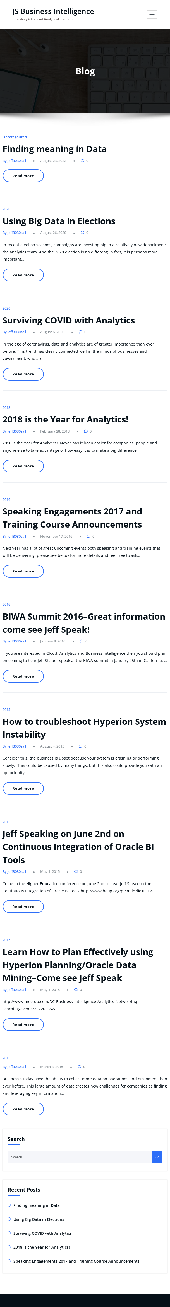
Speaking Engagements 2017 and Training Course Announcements (67, 1102)
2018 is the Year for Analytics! (57, 374)
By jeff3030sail (13, 156)
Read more (20, 170)
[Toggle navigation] (152, 14)
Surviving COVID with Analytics (60, 291)
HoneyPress (103, 1289)
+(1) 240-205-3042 (20, 1182)
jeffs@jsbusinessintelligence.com (28, 1175)
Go (157, 1002)
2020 (6, 199)
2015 (6, 632)
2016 (6, 445)
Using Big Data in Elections (52, 209)
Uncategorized (13, 135)
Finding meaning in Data (48, 145)
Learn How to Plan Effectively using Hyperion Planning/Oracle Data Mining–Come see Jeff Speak (77, 840)
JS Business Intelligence (48, 10)
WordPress (72, 1289)
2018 (6, 363)
